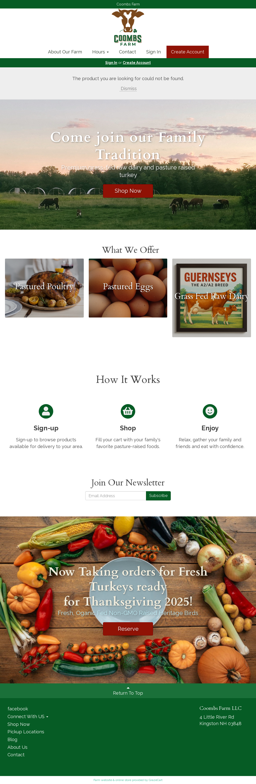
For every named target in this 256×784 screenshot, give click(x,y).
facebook (18, 708)
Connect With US (28, 716)
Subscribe (158, 495)
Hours (100, 51)
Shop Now (128, 190)
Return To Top (128, 690)
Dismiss (128, 88)
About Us (18, 747)
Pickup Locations (26, 731)
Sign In (153, 51)
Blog (12, 739)
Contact (127, 51)
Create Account (187, 51)
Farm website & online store (112, 780)
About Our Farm (65, 51)
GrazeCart (155, 780)
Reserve (128, 629)
